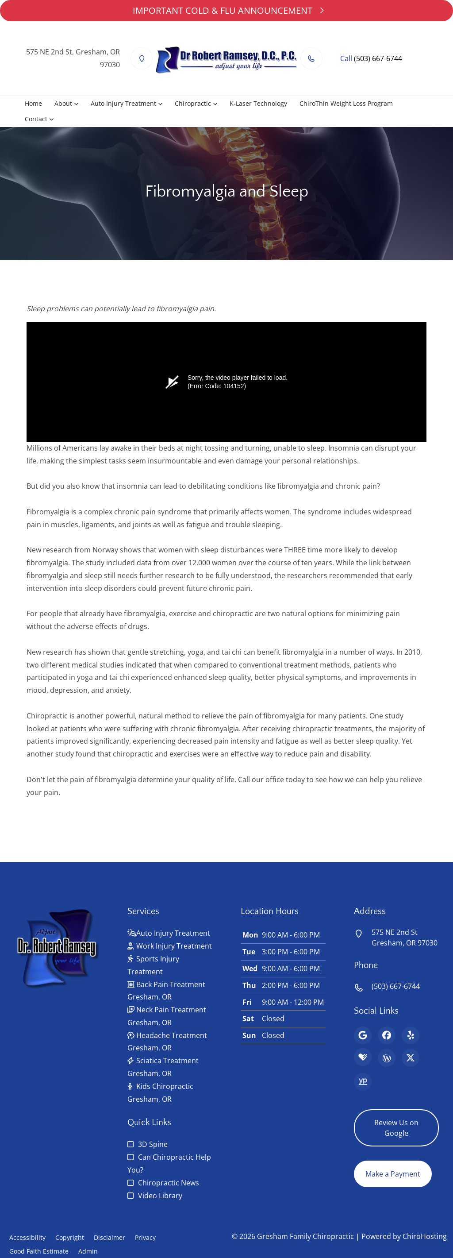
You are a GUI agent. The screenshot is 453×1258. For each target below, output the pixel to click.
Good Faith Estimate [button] (39, 1251)
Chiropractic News (168, 1183)
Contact (36, 119)
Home (33, 103)
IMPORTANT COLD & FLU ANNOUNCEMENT (227, 10)
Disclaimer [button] (109, 1237)
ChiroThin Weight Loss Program (346, 103)
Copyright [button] (69, 1237)
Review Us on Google (396, 1128)
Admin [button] (88, 1251)
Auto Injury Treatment (123, 103)
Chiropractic (193, 103)
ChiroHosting (425, 1236)
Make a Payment (392, 1174)
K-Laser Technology (258, 103)
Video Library (160, 1195)
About (63, 103)
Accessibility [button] (27, 1237)
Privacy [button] (145, 1237)
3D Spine (153, 1144)
